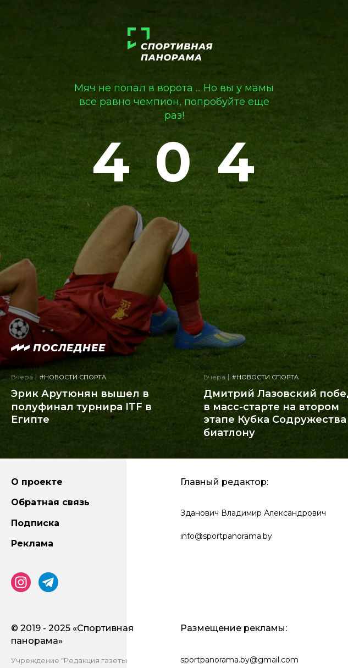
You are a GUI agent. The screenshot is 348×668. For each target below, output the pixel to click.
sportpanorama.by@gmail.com (239, 660)
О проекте (37, 482)
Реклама (32, 543)
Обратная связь (50, 502)
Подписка (35, 523)
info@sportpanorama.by (226, 536)
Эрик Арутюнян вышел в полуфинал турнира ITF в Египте (81, 407)
